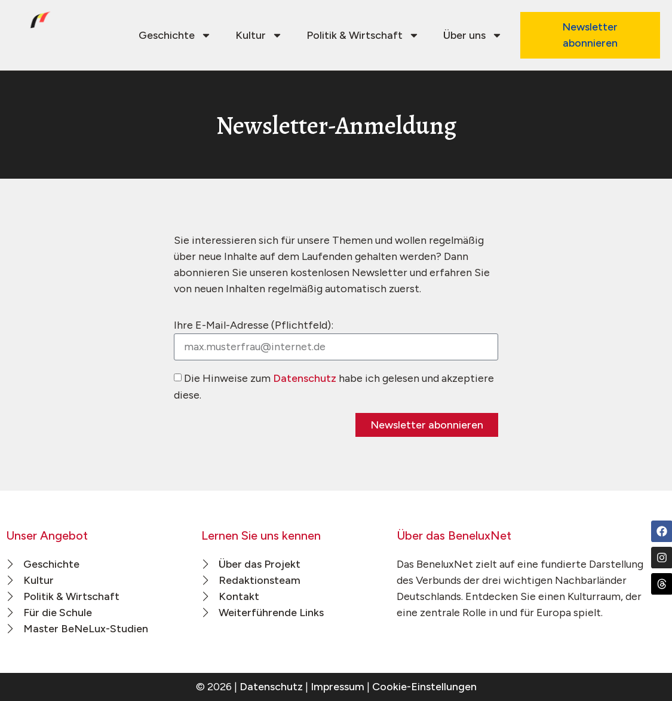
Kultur (259, 35)
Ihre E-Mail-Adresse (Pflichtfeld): (253, 325)
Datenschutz (304, 378)
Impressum (337, 686)
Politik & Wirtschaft (362, 35)
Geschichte (175, 35)
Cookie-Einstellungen (424, 686)
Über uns (472, 35)
